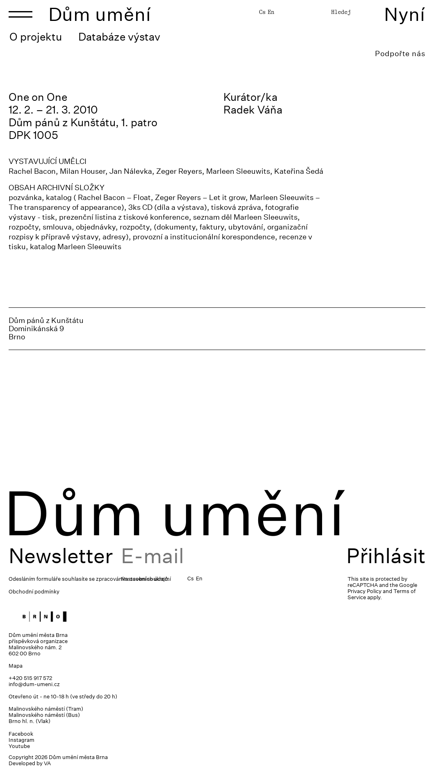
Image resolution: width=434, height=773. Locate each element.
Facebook (21, 733)
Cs (262, 12)
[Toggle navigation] (20, 14)
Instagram (21, 740)
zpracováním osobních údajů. (133, 578)
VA (47, 763)
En (271, 12)
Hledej (341, 12)
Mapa (16, 665)
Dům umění (99, 14)
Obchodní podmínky (34, 591)
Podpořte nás (400, 53)
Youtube (19, 746)
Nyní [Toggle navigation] (404, 14)
